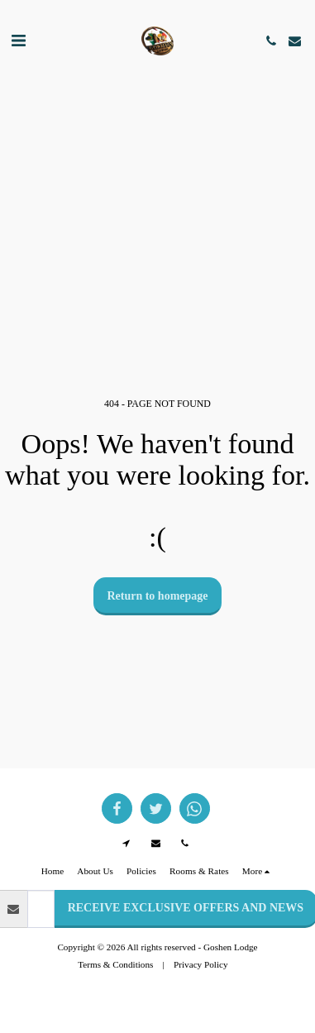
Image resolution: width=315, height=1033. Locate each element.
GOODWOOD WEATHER (157, 127)
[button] (18, 40)
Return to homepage (157, 596)
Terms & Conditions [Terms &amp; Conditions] (115, 964)
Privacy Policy (201, 964)
